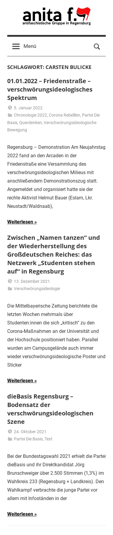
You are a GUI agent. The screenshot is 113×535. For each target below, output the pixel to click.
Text (48, 438)
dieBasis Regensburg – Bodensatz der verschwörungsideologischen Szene (50, 409)
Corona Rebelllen (64, 115)
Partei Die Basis (28, 438)
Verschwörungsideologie (37, 288)
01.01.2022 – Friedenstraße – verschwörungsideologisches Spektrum (50, 89)
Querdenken (30, 122)
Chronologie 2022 (30, 115)
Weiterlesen (20, 222)
